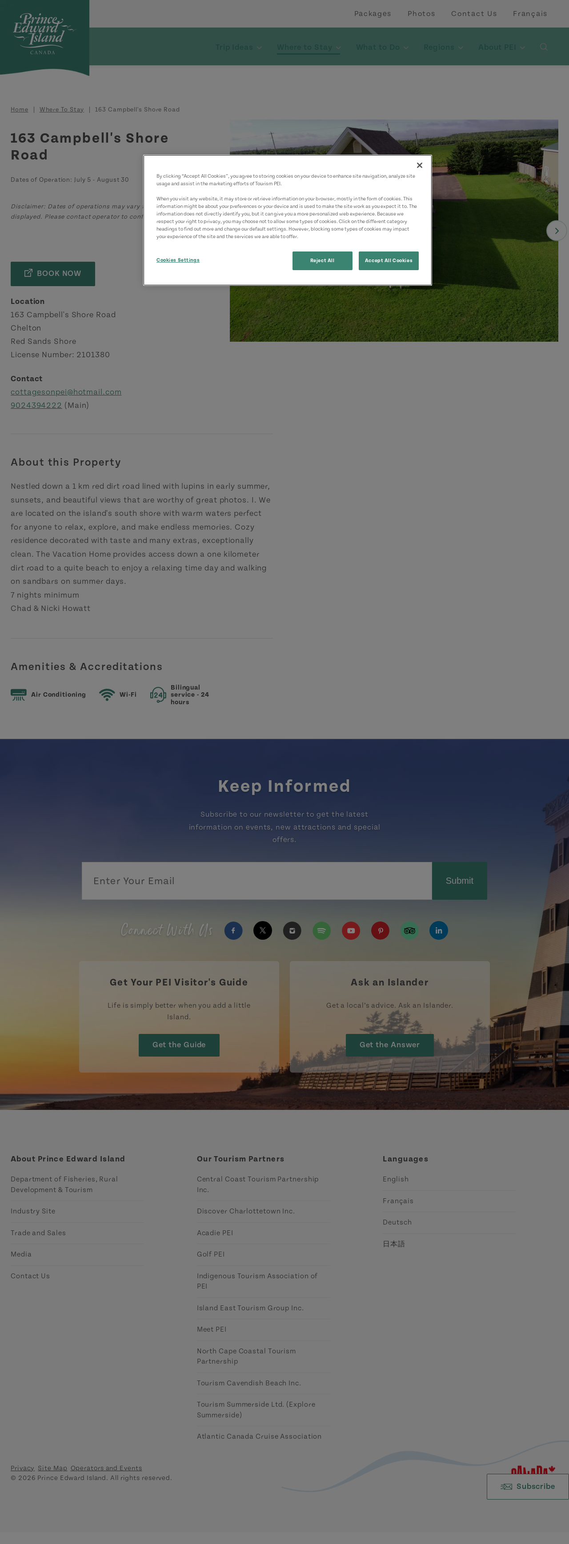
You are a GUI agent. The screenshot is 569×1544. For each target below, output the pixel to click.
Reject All (322, 260)
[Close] (419, 165)
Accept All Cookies (389, 260)
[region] (287, 220)
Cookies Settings (178, 260)
